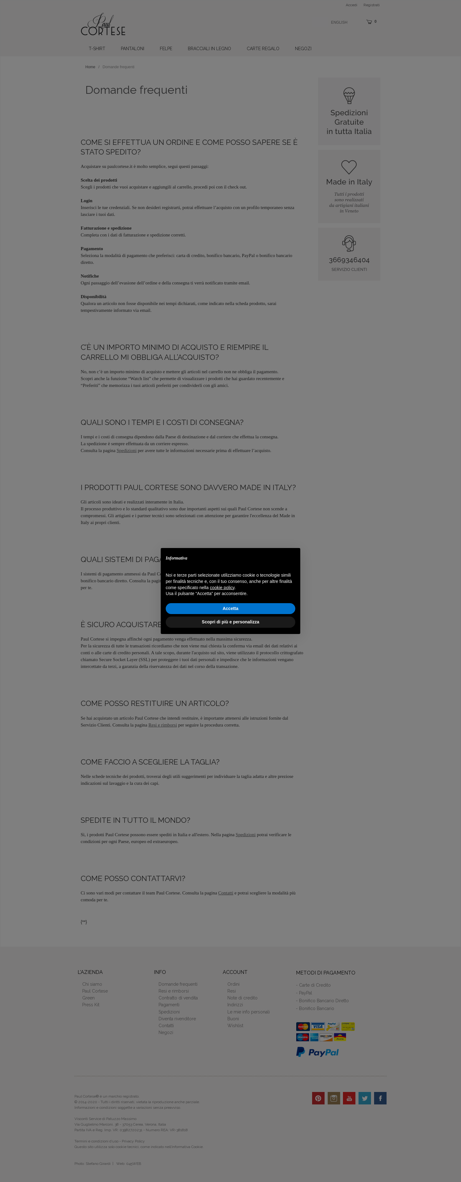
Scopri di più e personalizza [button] (230, 621)
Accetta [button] (231, 608)
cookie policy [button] (222, 587)
